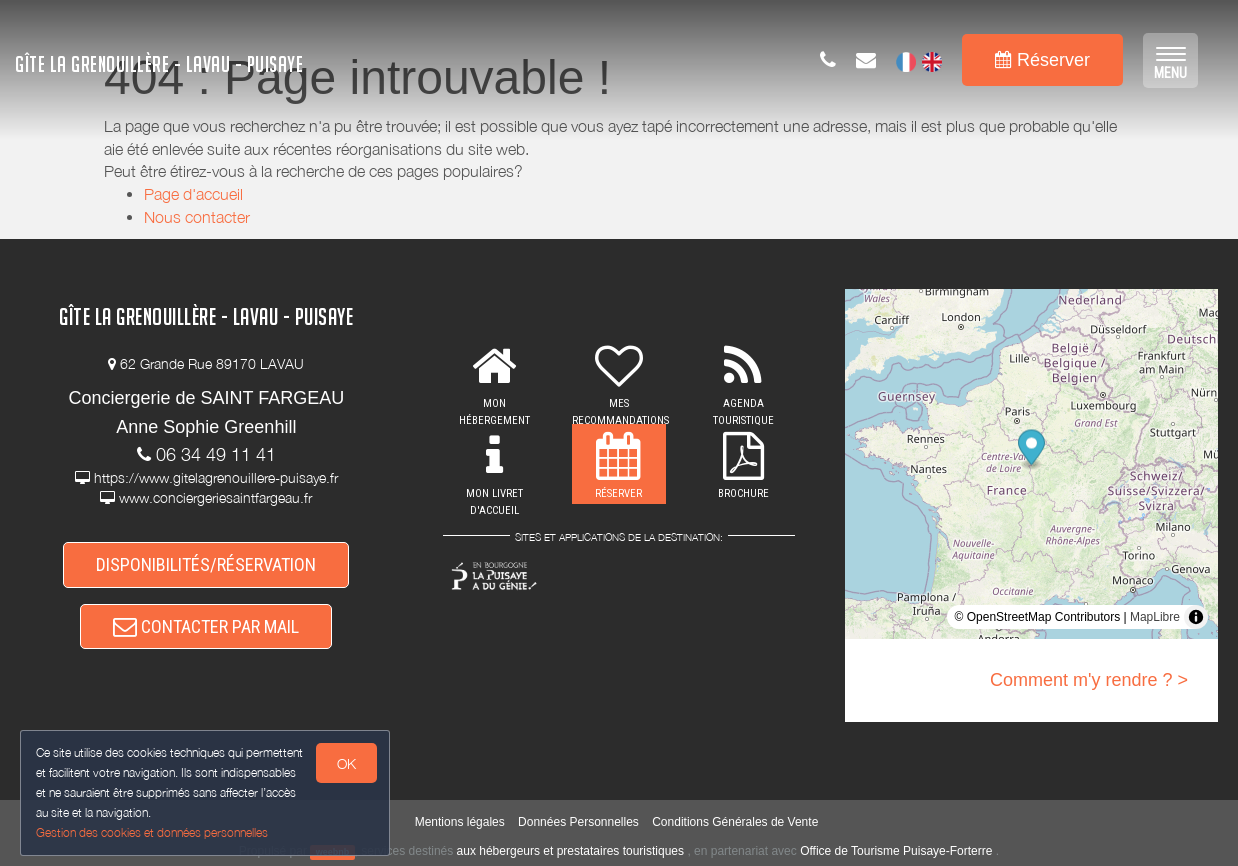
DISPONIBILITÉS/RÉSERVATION (206, 564)
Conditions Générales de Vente (735, 822)
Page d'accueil (193, 194)
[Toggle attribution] (1196, 617)
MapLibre (1155, 617)
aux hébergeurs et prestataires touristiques (570, 851)
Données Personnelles (578, 822)
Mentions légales (460, 822)
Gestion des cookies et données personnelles (152, 832)
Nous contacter (197, 217)
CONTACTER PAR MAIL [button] (206, 626)
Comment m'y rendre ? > (1089, 680)
